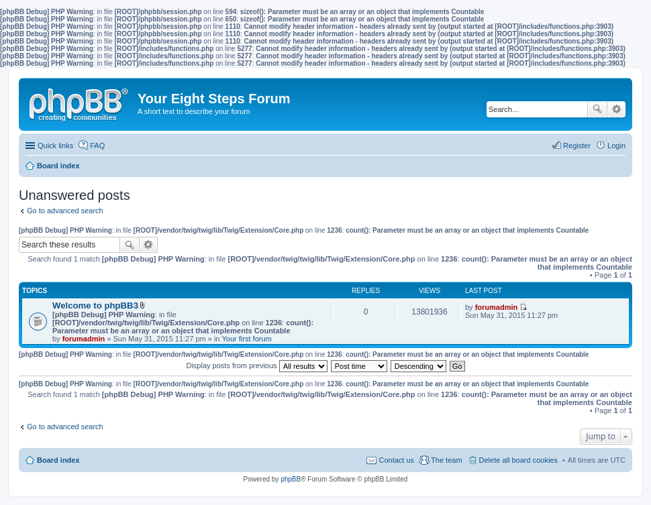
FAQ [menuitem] (97, 146)
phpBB (291, 479)
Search (597, 109)
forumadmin (83, 339)
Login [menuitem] (616, 146)
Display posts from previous (256, 365)
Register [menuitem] (577, 146)
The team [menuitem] (446, 460)
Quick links (55, 146)
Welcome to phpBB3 (95, 305)
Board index (58, 460)
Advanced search (616, 109)
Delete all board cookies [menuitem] (518, 460)
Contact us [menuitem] (396, 460)
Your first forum (247, 339)
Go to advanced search (65, 211)
